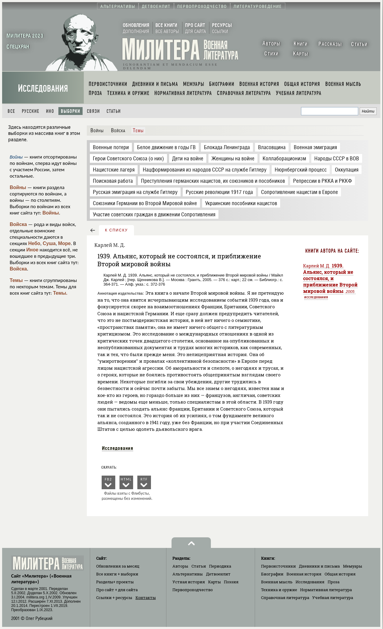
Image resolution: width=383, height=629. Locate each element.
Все (11, 111)
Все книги (117, 574)
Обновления (117, 566)
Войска (18, 224)
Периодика (220, 566)
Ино (50, 111)
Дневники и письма (319, 566)
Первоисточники (278, 566)
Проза (333, 582)
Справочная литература (285, 597)
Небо (34, 243)
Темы (16, 280)
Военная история (303, 574)
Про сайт (117, 589)
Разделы (115, 582)
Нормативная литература (326, 589)
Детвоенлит (218, 574)
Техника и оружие (279, 589)
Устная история (188, 582)
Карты (214, 582)
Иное (32, 249)
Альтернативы (187, 574)
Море (64, 243)
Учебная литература (332, 597)
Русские (30, 111)
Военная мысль (277, 582)
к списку (116, 230)
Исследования (43, 88)
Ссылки (114, 597)
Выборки (70, 111)
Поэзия (231, 582)
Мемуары (352, 566)
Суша (49, 243)
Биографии (272, 574)
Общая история (340, 574)
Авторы (180, 566)
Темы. (60, 293)
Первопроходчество (192, 589)
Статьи (113, 111)
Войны (18, 187)
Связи (93, 111)
